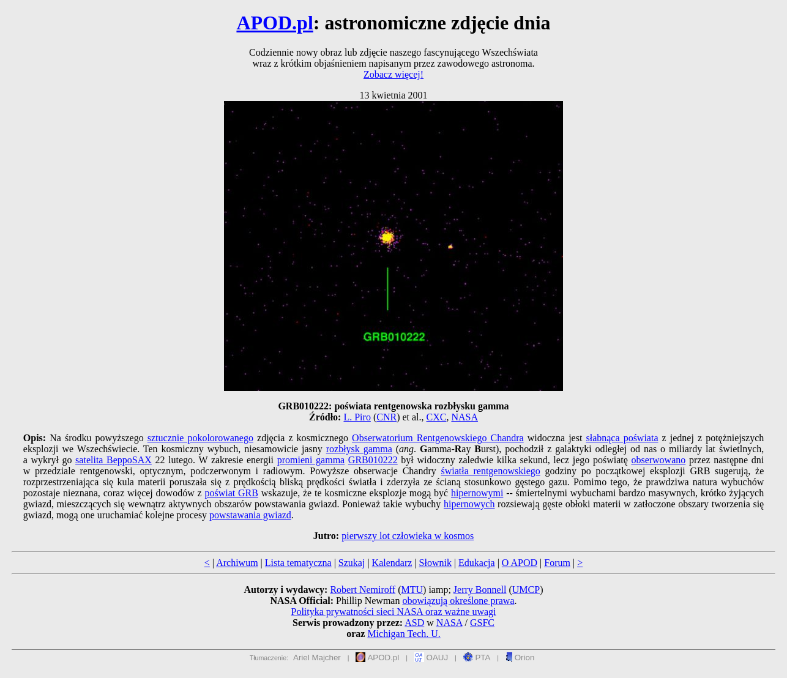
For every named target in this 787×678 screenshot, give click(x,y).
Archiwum (237, 562)
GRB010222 (373, 460)
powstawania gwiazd (250, 515)
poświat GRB (231, 493)
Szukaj (351, 562)
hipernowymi (477, 493)
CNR (386, 417)
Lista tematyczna (298, 562)
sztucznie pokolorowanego (200, 438)
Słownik (435, 562)
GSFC (482, 622)
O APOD (519, 562)
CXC (437, 417)
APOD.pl (274, 23)
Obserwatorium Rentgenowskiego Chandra (438, 438)
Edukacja (476, 562)
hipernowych (469, 504)
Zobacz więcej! (393, 74)
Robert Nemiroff (362, 589)
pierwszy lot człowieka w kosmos (407, 536)
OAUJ (431, 657)
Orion (519, 657)
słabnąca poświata (622, 438)
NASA (464, 417)
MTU (412, 589)
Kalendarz (392, 562)
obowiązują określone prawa (458, 600)
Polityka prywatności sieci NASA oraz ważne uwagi (393, 611)
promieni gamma (311, 460)
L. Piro (356, 417)
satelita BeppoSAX (113, 460)
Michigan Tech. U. (403, 633)
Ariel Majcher (317, 657)
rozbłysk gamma (359, 449)
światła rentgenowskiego (490, 471)
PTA (477, 657)
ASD (414, 622)
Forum (557, 562)
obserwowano (658, 460)
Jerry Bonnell (480, 589)
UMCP (526, 589)
